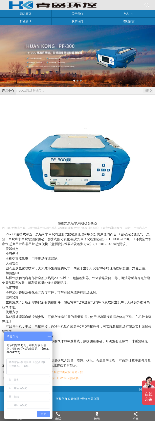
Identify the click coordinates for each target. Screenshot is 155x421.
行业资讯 (25, 21)
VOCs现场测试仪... (31, 90)
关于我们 (77, 13)
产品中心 (129, 13)
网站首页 (25, 13)
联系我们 (77, 21)
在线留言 (129, 21)
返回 (148, 90)
